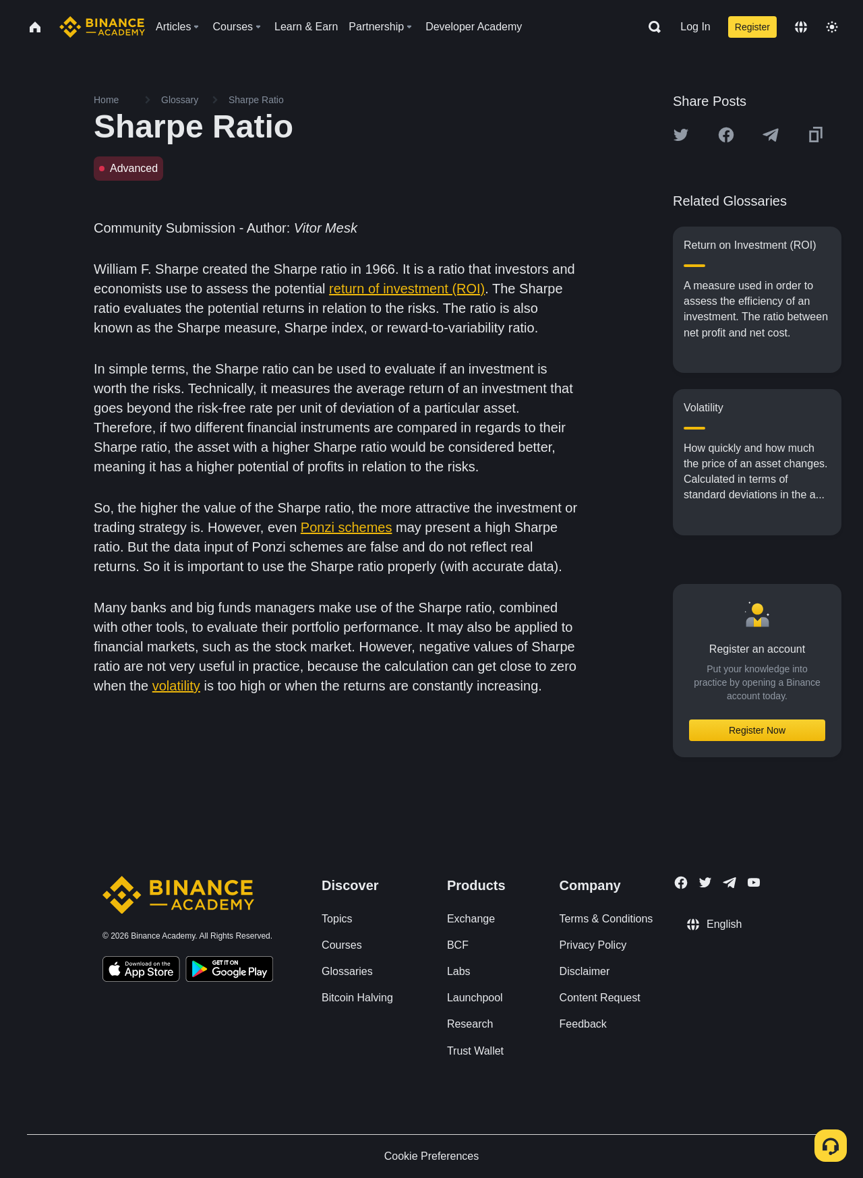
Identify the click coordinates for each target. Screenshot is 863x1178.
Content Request (600, 997)
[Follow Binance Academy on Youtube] (754, 882)
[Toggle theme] (832, 26)
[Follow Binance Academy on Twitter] (705, 882)
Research (470, 1024)
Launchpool (475, 997)
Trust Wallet (475, 1051)
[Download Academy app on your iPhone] (141, 971)
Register (752, 27)
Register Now (757, 730)
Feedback (583, 1024)
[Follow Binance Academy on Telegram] (729, 883)
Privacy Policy (593, 945)
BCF (458, 945)
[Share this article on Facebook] (726, 135)
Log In (695, 26)
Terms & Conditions (606, 918)
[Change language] (801, 27)
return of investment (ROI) (407, 288)
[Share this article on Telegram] (771, 135)
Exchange (471, 918)
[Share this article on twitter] (681, 135)
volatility (176, 685)
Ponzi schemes (346, 527)
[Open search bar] (650, 27)
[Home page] (102, 27)
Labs (459, 971)
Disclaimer (585, 971)
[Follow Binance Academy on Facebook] (681, 882)
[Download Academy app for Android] (229, 971)
